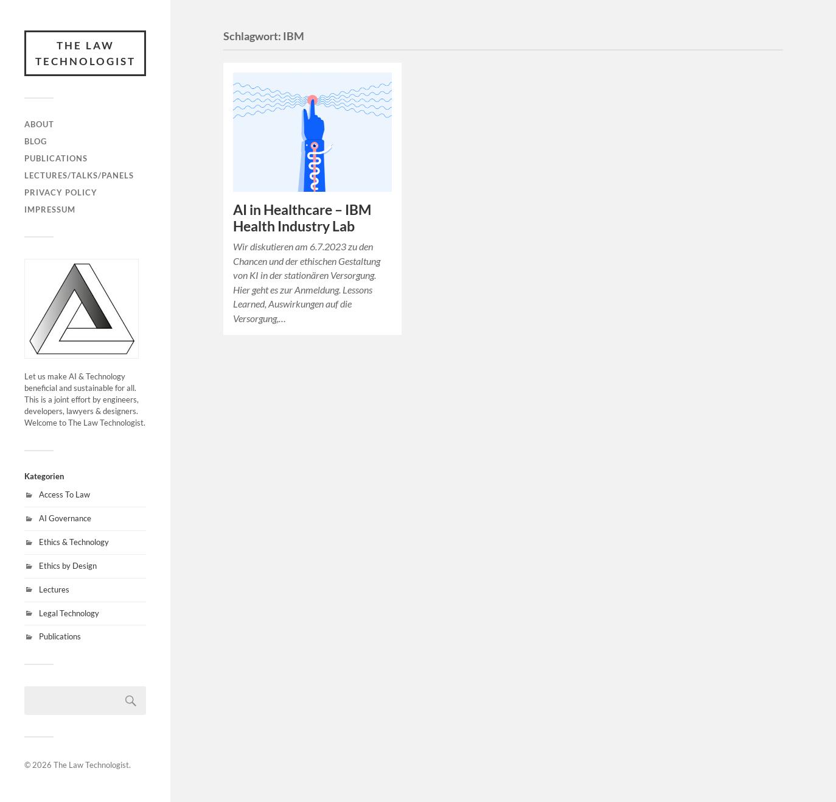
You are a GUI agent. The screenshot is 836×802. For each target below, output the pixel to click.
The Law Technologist (85, 53)
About (39, 124)
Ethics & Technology (74, 542)
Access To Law (64, 494)
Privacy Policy (60, 192)
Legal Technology (69, 613)
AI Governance (65, 518)
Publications (56, 158)
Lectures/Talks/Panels (79, 175)
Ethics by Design (68, 566)
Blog (35, 141)
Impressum (49, 209)
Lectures (54, 589)
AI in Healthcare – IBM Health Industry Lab (302, 218)
